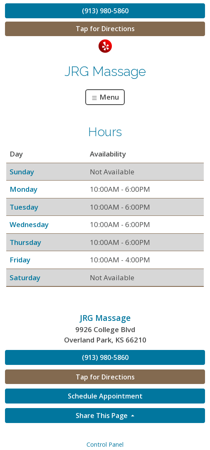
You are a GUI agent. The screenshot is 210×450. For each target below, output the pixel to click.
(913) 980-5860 (105, 10)
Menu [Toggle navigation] (105, 97)
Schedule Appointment (105, 396)
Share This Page (102, 415)
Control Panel (105, 444)
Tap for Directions (105, 28)
